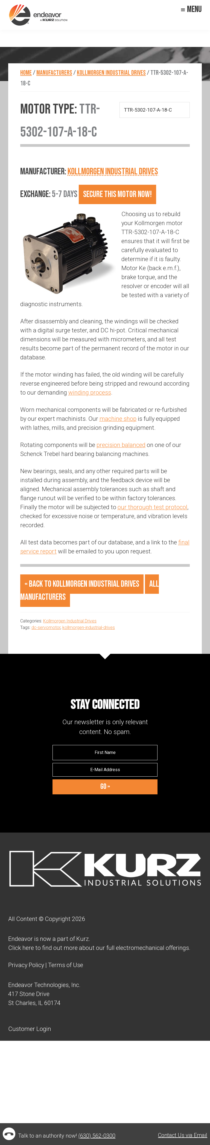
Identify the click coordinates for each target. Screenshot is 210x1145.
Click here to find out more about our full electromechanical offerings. (99, 947)
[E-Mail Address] (105, 770)
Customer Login (29, 1028)
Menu (194, 9)
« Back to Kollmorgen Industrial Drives (82, 584)
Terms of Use (65, 965)
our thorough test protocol (152, 507)
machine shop (118, 418)
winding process (89, 392)
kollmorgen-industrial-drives (88, 627)
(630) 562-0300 (96, 1135)
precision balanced (121, 445)
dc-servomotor (45, 627)
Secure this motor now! (117, 194)
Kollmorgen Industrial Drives (113, 171)
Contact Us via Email (182, 1135)
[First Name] (105, 752)
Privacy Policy (26, 965)
